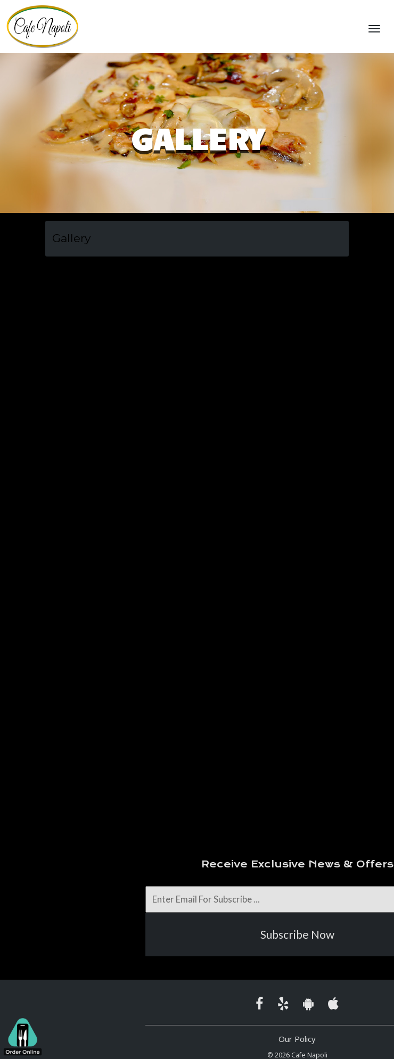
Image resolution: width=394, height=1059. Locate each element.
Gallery (71, 238)
